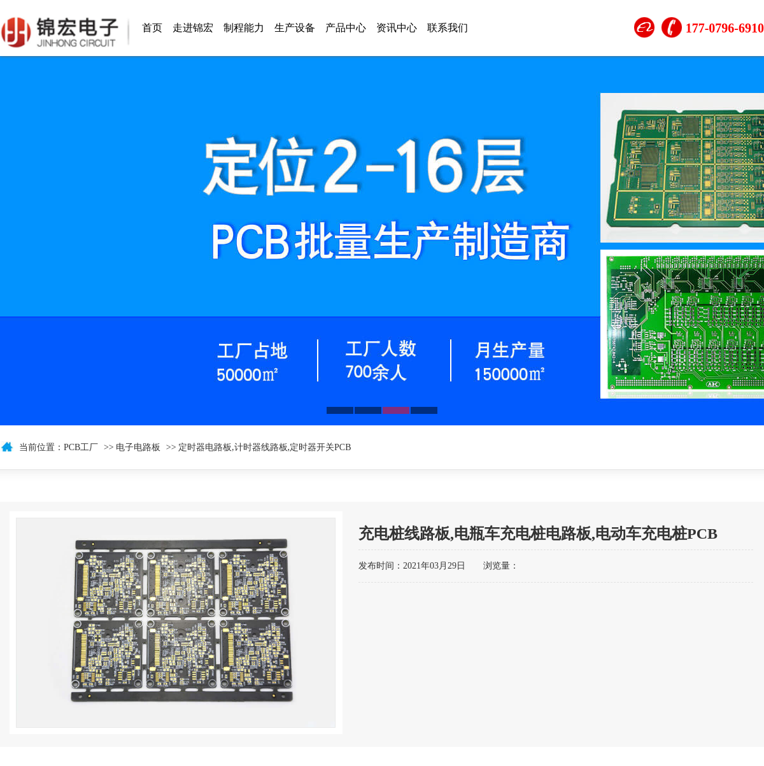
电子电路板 (138, 447)
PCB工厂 (81, 447)
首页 (152, 27)
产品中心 (345, 27)
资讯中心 (396, 27)
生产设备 (294, 27)
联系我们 (447, 27)
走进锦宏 (193, 27)
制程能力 (243, 27)
